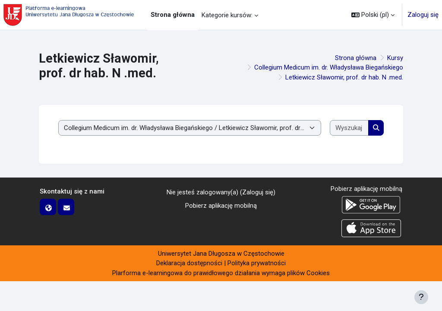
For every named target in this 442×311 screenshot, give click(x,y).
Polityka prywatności (256, 263)
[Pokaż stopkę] (421, 297)
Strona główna (355, 58)
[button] (373, 15)
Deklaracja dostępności (189, 263)
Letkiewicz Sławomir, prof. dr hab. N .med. (344, 77)
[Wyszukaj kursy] (349, 128)
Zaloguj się (423, 15)
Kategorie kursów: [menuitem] (227, 15)
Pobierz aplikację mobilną (221, 205)
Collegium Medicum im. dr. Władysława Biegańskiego (328, 67)
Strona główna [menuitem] (173, 15)
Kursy (395, 58)
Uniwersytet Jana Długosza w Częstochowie (221, 253)
